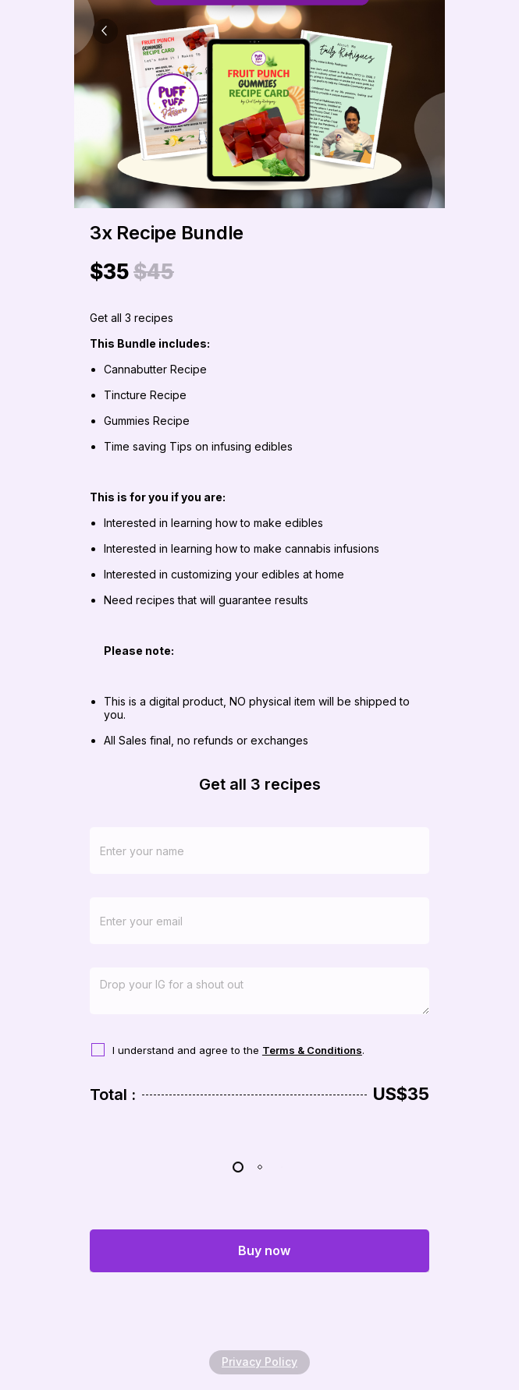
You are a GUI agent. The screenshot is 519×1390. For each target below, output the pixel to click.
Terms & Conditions (312, 1050)
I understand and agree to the (187, 1050)
